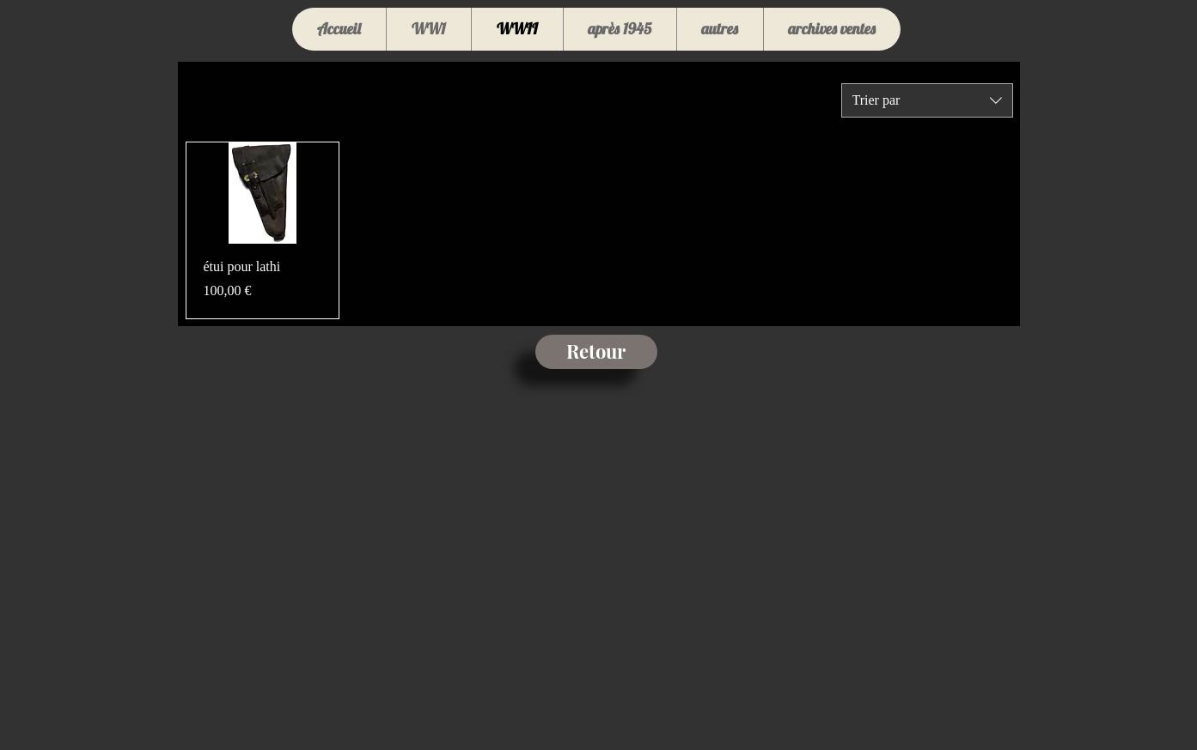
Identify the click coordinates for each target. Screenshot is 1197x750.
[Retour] (596, 352)
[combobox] (927, 100)
